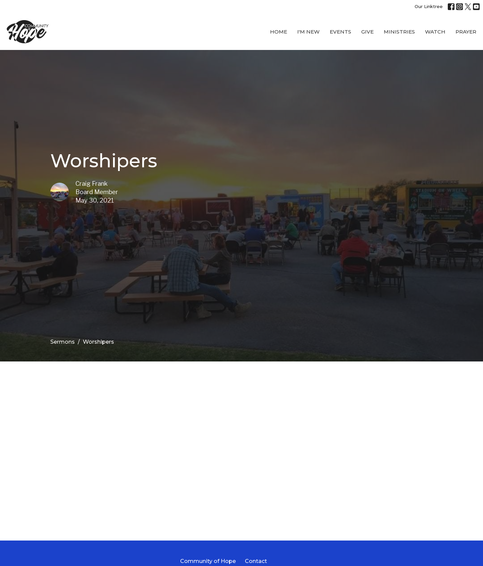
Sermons (62, 342)
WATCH (435, 32)
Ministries (399, 32)
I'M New (308, 32)
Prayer (465, 32)
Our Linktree (429, 6)
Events (340, 32)
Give (367, 32)
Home (278, 32)
